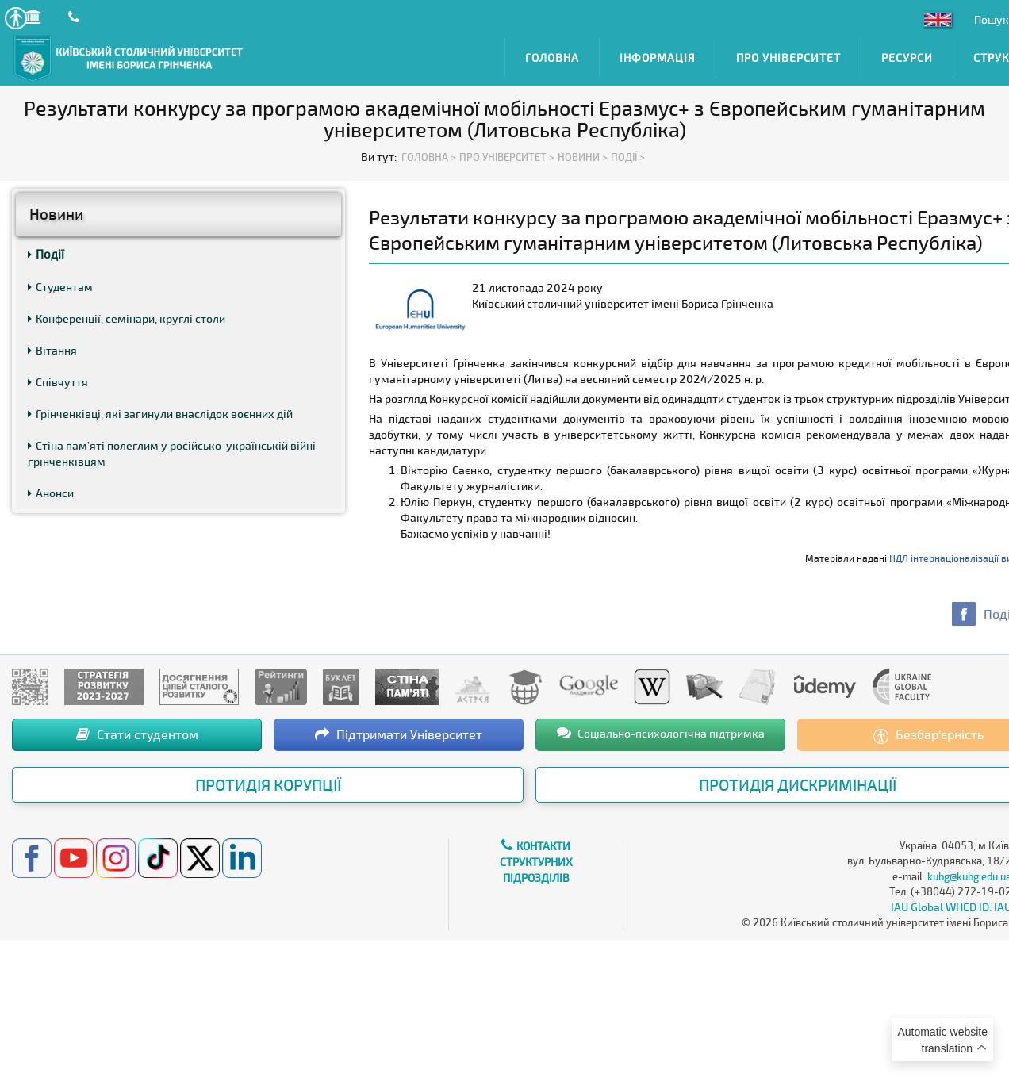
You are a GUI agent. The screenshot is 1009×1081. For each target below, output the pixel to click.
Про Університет (788, 57)
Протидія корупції (268, 784)
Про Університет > (506, 157)
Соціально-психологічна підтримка (661, 733)
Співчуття (58, 382)
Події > (628, 157)
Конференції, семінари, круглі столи (126, 318)
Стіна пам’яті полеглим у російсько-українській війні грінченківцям (172, 453)
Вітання (52, 350)
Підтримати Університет (398, 734)
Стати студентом (137, 734)
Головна (552, 57)
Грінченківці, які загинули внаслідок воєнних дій (160, 413)
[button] (15, 18)
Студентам (60, 286)
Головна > (428, 157)
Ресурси (907, 57)
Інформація (658, 57)
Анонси (51, 493)
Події (46, 254)
